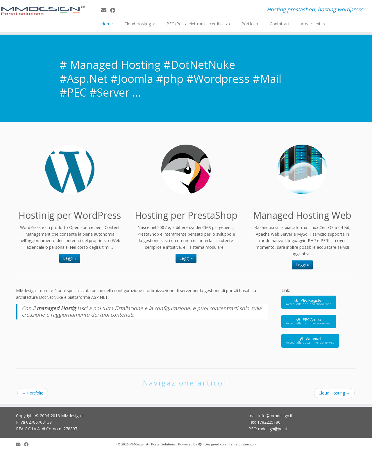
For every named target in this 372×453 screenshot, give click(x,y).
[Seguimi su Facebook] (114, 10)
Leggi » (69, 258)
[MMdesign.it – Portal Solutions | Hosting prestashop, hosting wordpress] (43, 10)
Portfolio (250, 23)
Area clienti (313, 23)
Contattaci (279, 23)
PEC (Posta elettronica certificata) (198, 23)
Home (107, 23)
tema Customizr (241, 444)
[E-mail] (105, 10)
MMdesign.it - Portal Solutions (152, 444)
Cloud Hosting (139, 23)
